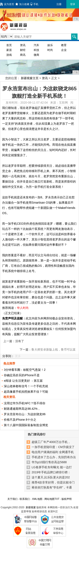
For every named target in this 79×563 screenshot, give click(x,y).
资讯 (22, 45)
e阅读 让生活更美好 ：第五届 (23, 380)
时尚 (50, 50)
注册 (59, 4)
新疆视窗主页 (30, 78)
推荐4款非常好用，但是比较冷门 (53, 482)
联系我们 (25, 499)
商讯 (22, 54)
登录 (72, 4)
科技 (36, 50)
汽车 (36, 45)
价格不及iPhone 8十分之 (20, 419)
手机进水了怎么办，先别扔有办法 (54, 457)
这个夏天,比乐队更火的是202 (51, 477)
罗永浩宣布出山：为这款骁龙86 (25, 414)
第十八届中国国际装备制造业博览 (26, 425)
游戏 (9, 54)
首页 (9, 45)
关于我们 (12, 499)
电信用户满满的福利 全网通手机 (53, 452)
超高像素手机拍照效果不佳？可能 (26, 391)
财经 (22, 50)
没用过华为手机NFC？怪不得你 (24, 403)
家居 (9, 50)
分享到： (8, 356)
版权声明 (67, 499)
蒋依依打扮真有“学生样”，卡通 (52, 487)
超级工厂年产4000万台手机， (51, 442)
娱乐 (50, 45)
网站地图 (49, 499)
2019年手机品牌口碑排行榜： (51, 472)
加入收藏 (22, 4)
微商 (36, 54)
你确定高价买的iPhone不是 (22, 375)
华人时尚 (23, 308)
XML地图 (37, 499)
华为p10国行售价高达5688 (49, 462)
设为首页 (7, 4)
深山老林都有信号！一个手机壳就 (26, 386)
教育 (64, 45)
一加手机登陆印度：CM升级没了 (53, 447)
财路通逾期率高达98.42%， (22, 408)
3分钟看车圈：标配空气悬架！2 (25, 369)
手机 (34, 4)
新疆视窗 (31, 507)
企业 (64, 50)
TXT (57, 499)
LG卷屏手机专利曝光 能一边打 (52, 467)
